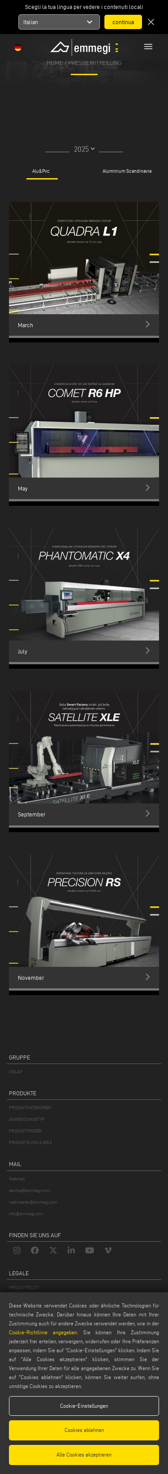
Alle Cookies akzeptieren (84, 1454)
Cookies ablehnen (84, 1430)
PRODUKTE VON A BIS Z (30, 1142)
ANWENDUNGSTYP (26, 1119)
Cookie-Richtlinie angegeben (43, 1332)
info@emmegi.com (26, 1213)
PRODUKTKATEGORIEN (30, 1107)
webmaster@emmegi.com (33, 1202)
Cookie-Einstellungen (84, 1406)
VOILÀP (15, 1071)
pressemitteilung (95, 62)
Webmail (17, 1178)
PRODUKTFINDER (25, 1130)
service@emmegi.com (29, 1190)
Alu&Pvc (41, 171)
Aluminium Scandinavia (127, 171)
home (55, 62)
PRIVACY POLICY (24, 1287)
